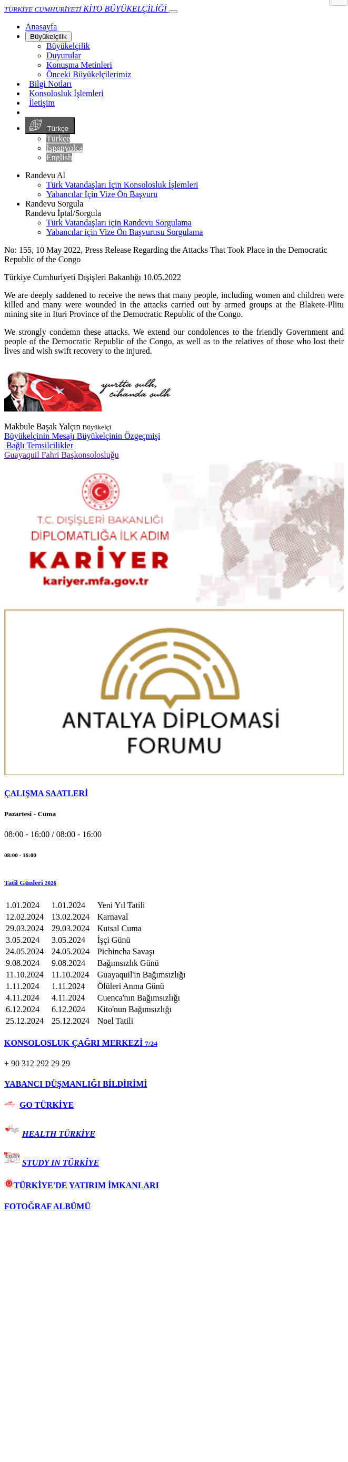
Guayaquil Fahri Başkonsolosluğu (61, 454)
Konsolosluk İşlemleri (66, 93)
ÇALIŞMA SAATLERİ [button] (46, 793)
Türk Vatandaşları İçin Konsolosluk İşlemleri (122, 184)
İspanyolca (64, 147)
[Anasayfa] (41, 26)
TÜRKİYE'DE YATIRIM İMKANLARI (81, 1185)
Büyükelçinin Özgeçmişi (119, 435)
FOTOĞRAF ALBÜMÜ (47, 1206)
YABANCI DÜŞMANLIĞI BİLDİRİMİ (75, 1083)
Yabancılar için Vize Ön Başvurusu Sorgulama (124, 232)
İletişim (42, 102)
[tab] (174, 793)
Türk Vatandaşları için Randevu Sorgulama (119, 222)
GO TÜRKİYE (46, 1104)
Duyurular (63, 55)
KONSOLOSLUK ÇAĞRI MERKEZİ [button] (80, 1042)
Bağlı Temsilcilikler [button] (38, 445)
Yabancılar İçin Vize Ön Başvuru (101, 194)
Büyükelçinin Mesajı (40, 435)
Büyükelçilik (48, 36)
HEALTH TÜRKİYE (58, 1133)
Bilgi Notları (50, 83)
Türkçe (50, 125)
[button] (174, 883)
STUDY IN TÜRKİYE (60, 1162)
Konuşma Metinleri (79, 64)
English (59, 157)
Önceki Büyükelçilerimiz (88, 74)
